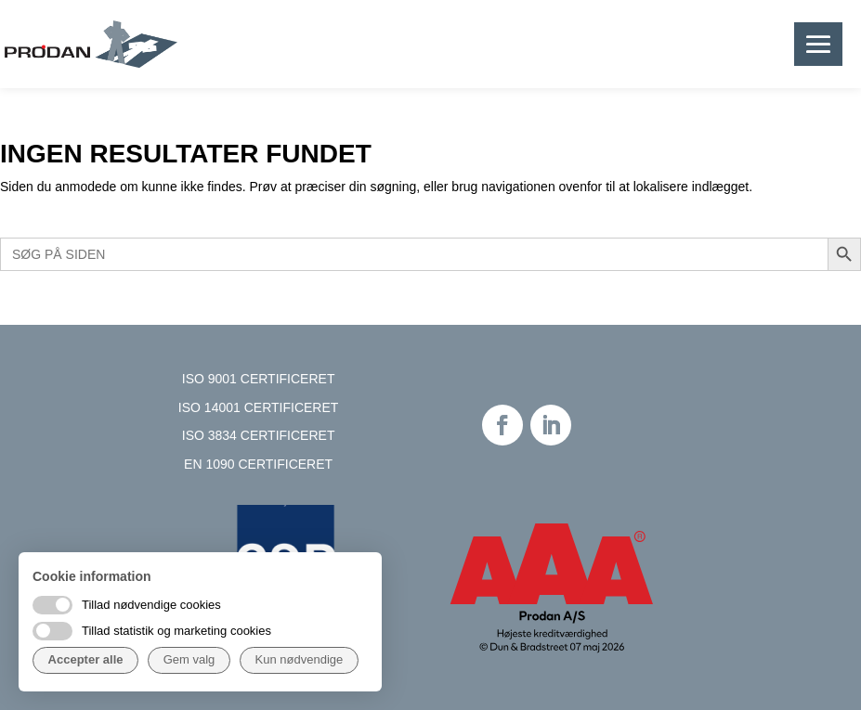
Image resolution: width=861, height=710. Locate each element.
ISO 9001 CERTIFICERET (258, 378)
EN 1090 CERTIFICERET (258, 464)
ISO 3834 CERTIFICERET (258, 435)
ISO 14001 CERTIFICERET (258, 407)
